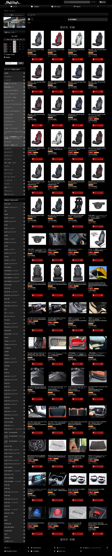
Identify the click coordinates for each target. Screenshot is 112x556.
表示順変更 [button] (72, 19)
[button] (98, 7)
